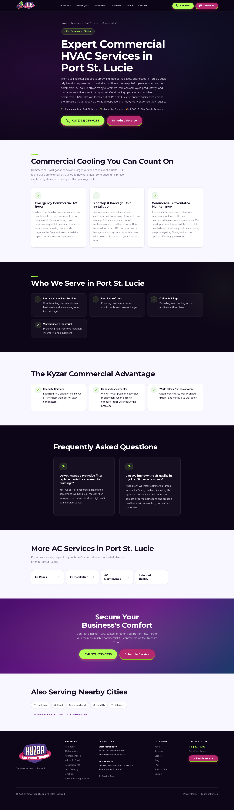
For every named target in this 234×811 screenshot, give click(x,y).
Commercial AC (72, 766)
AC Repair (70, 747)
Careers (159, 757)
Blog (157, 761)
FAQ (157, 766)
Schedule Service (126, 120)
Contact (142, 5)
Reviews (116, 5)
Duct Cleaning (71, 770)
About (129, 5)
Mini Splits (69, 775)
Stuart (58, 706)
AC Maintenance (73, 757)
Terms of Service (209, 795)
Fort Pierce (41, 706)
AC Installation (71, 752)
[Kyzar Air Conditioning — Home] (25, 6)
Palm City (99, 706)
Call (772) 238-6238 (83, 121)
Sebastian (117, 706)
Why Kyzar (82, 5)
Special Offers (162, 770)
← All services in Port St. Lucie (47, 715)
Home (64, 23)
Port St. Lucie (91, 23)
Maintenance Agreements (77, 779)
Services (66, 5)
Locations (100, 5)
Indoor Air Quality (73, 761)
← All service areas (77, 715)
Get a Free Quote (197, 752)
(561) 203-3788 (197, 747)
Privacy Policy (190, 795)
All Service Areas (107, 777)
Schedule (206, 5)
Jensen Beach (78, 706)
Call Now (183, 5)
